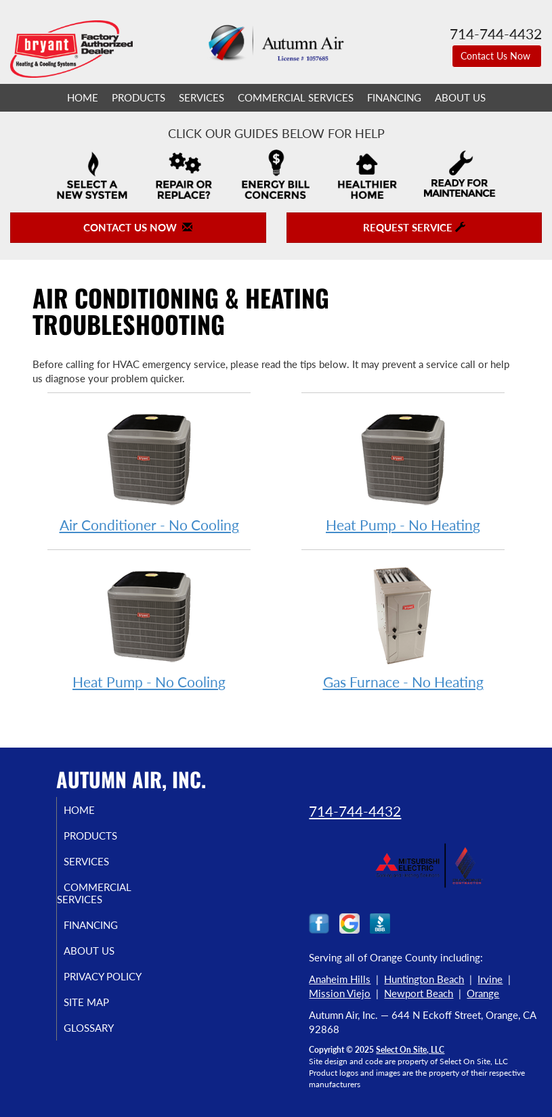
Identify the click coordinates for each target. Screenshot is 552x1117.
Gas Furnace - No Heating (403, 627)
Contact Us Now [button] (497, 56)
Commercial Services (296, 97)
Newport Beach (418, 993)
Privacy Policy (116, 976)
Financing (394, 97)
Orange (483, 993)
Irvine (490, 979)
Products (138, 97)
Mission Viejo (339, 993)
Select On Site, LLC (410, 1050)
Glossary (102, 1028)
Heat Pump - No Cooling (149, 627)
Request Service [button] (414, 227)
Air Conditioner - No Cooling (149, 470)
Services (201, 97)
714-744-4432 (355, 810)
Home (82, 97)
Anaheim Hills (339, 979)
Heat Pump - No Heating (403, 470)
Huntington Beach (424, 979)
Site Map (100, 1002)
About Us (460, 97)
